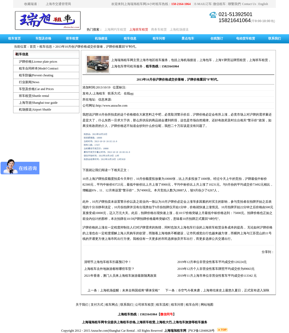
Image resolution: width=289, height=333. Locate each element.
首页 (33, 46)
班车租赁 (72, 38)
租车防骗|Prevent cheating (36, 75)
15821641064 (235, 20)
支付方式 (97, 304)
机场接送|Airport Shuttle (35, 109)
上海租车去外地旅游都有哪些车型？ (108, 269)
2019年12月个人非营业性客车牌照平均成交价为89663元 (215, 269)
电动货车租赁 (245, 38)
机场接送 (101, 38)
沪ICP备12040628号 (201, 330)
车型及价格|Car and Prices (36, 89)
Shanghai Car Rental (122, 330)
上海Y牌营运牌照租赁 (230, 60)
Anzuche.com (99, 330)
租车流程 (162, 304)
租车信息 (130, 38)
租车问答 (159, 38)
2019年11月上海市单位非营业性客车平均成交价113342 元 (216, 275)
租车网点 (111, 304)
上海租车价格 (126, 322)
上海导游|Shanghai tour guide (38, 103)
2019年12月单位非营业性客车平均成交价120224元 (211, 262)
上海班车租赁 (138, 29)
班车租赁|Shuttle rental (34, 96)
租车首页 (14, 38)
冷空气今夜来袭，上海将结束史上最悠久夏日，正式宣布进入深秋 (223, 290)
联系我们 (274, 38)
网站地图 (207, 304)
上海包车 (205, 60)
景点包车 (188, 38)
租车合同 (192, 304)
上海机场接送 (179, 29)
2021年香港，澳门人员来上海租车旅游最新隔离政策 (119, 275)
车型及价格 (43, 38)
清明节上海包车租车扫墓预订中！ (106, 262)
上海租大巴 (164, 322)
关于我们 (82, 304)
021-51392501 (235, 14)
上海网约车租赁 (115, 29)
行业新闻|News (29, 82)
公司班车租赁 (144, 304)
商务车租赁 (159, 29)
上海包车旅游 (182, 322)
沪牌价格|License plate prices (38, 61)
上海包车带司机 (122, 66)
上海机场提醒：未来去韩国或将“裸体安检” (130, 290)
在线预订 (216, 38)
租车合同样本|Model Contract (38, 68)
